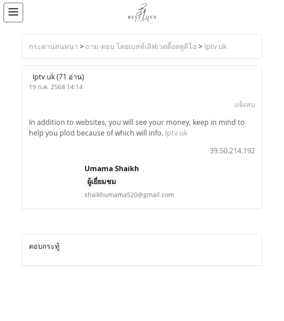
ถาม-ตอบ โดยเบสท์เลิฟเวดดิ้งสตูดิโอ (141, 46)
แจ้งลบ (244, 104)
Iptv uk (215, 46)
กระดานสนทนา (53, 46)
